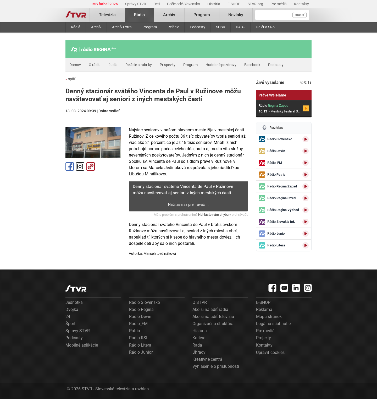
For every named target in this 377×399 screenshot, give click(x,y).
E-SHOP (234, 4)
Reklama (264, 309)
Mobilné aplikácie (81, 345)
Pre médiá (278, 4)
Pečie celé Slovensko (184, 4)
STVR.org (256, 4)
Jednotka (74, 302)
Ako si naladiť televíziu (213, 316)
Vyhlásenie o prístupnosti (215, 366)
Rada (197, 345)
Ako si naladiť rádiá (210, 309)
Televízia (107, 14)
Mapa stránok (269, 316)
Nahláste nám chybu (213, 215)
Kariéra (199, 337)
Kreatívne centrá (207, 359)
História (214, 4)
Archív (96, 27)
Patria (134, 330)
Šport (70, 323)
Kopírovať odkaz (90, 166)
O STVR (199, 302)
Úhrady (199, 352)
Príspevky (167, 65)
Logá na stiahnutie (273, 323)
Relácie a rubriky (138, 65)
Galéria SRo (265, 27)
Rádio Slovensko (144, 302)
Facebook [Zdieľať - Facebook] (69, 166)
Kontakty (301, 4)
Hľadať (299, 15)
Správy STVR (136, 4)
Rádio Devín (140, 316)
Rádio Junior (141, 352)
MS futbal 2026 (105, 4)
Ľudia (113, 65)
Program (149, 27)
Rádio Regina (141, 309)
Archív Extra (122, 27)
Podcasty (197, 27)
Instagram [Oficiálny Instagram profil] (80, 166)
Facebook (252, 65)
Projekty (263, 337)
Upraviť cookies (270, 352)
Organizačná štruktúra (213, 323)
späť (70, 79)
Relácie (173, 27)
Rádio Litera (140, 345)
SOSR (220, 27)
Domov (75, 65)
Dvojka (71, 309)
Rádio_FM (138, 323)
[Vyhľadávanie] (282, 15)
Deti (156, 4)
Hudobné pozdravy (221, 65)
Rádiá (75, 27)
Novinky (235, 14)
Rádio (139, 14)
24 (67, 316)
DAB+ (240, 27)
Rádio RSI (138, 337)
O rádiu (95, 65)
